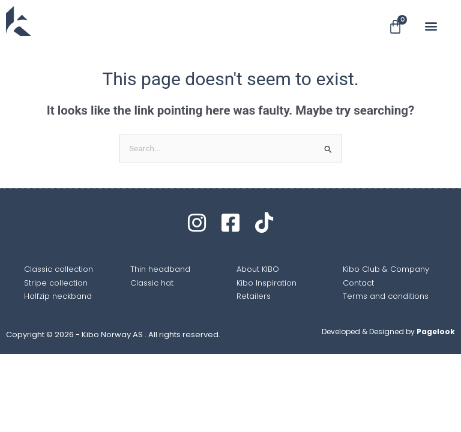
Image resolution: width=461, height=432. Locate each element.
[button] (431, 26)
